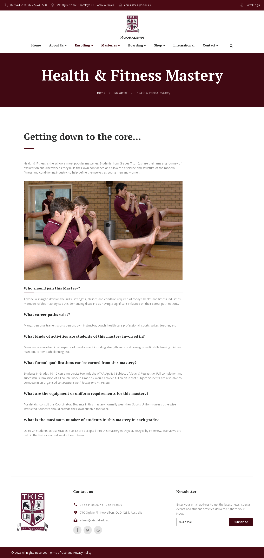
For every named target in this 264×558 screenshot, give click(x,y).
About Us (56, 45)
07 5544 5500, (89, 505)
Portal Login (253, 5)
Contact (209, 45)
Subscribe (241, 522)
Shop (158, 45)
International (183, 45)
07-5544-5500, (18, 5)
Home (36, 45)
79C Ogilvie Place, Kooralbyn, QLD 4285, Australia (85, 5)
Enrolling (82, 45)
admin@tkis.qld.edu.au (137, 5)
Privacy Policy (82, 553)
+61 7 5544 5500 (111, 505)
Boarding (135, 45)
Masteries (109, 45)
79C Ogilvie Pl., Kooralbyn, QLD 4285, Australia (111, 512)
